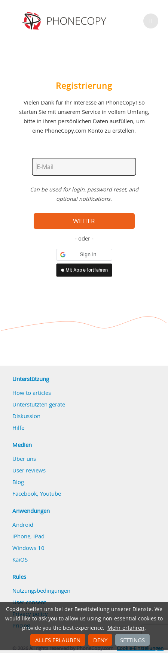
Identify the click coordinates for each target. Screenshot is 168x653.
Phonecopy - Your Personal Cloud (65, 21)
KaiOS (20, 559)
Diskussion (26, 416)
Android (22, 524)
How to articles (31, 392)
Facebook (24, 493)
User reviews (29, 470)
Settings (132, 640)
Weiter (84, 221)
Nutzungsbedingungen (41, 590)
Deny (100, 640)
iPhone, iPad (28, 536)
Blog (18, 482)
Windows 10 (28, 547)
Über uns (24, 458)
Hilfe (18, 427)
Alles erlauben (57, 640)
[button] (84, 255)
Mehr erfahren (125, 628)
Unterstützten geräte (38, 404)
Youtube (50, 493)
